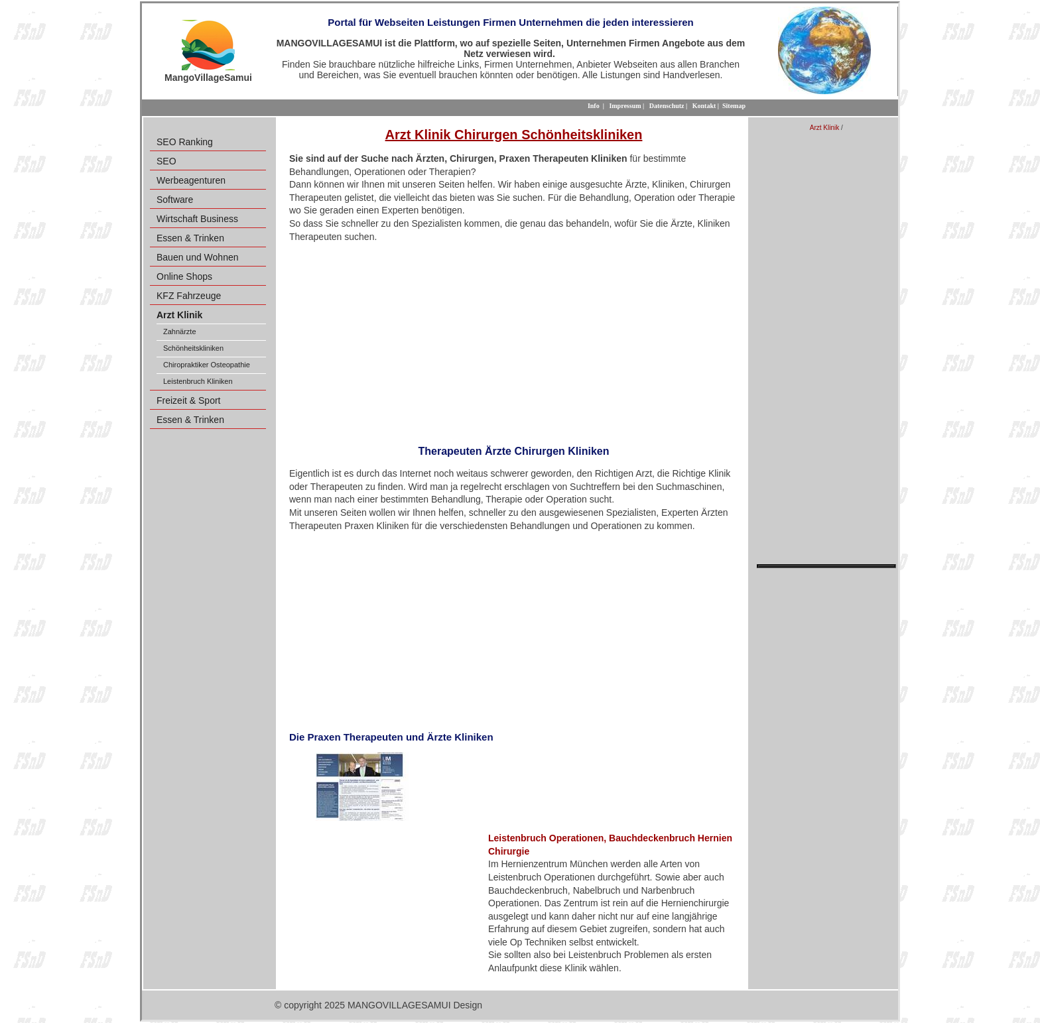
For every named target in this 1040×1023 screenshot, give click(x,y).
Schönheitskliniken (193, 348)
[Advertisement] (513, 339)
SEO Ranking (185, 142)
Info (594, 105)
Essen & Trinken (190, 238)
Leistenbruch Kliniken (198, 381)
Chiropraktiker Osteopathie (206, 365)
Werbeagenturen (191, 180)
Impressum (625, 105)
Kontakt (704, 105)
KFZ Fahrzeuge (189, 295)
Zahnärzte (179, 331)
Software (175, 199)
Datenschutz (666, 105)
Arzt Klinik (824, 127)
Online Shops (184, 276)
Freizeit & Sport (188, 400)
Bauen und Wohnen (198, 257)
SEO (166, 161)
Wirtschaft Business (197, 218)
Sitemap (734, 105)
